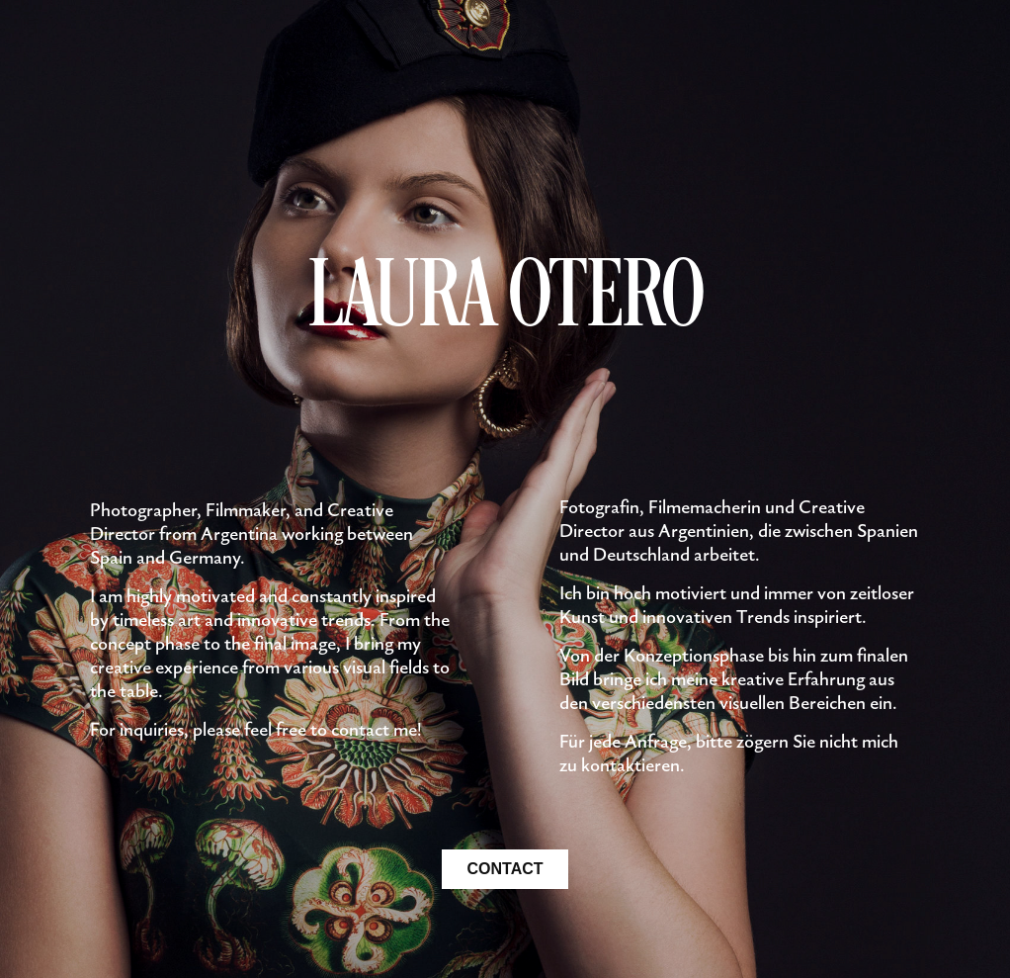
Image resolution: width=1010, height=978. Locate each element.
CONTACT (504, 868)
